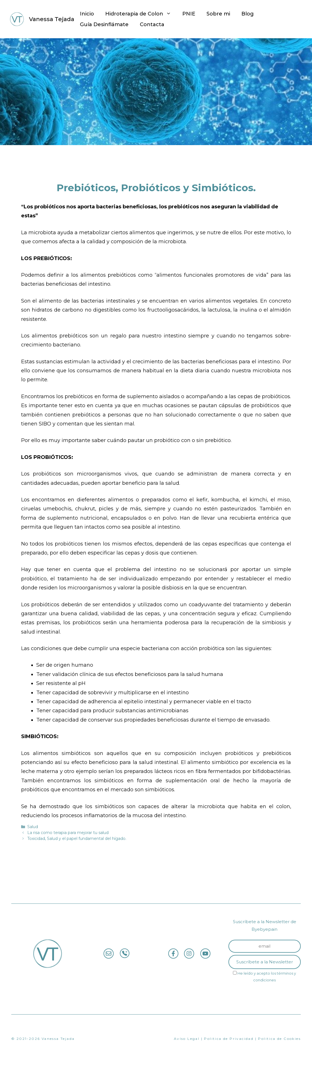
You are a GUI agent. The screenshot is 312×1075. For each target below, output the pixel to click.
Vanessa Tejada (51, 19)
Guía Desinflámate (104, 24)
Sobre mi (218, 14)
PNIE (188, 14)
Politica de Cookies (279, 1038)
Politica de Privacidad (228, 1038)
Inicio (87, 14)
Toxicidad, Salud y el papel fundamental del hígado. (76, 838)
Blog (247, 14)
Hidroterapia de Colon (141, 13)
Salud (32, 826)
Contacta (152, 24)
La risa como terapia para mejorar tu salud (68, 832)
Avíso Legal (186, 1038)
